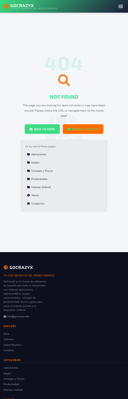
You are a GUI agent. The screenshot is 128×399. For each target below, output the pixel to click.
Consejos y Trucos (40, 171)
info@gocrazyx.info (16, 316)
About (33, 195)
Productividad (37, 179)
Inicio (6, 334)
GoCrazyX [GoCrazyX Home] (18, 267)
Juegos (33, 162)
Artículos (9, 339)
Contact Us (35, 203)
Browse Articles (83, 129)
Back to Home (42, 129)
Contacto (9, 350)
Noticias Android (39, 187)
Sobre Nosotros (13, 345)
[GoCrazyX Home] (30, 6)
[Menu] (120, 6)
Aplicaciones (36, 154)
